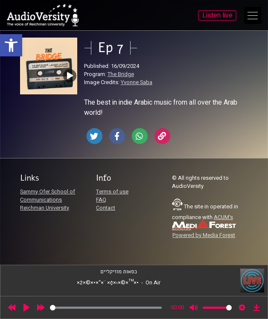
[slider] (106, 308)
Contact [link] (105, 208)
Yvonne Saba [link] (136, 82)
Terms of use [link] (112, 192)
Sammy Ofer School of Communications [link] (47, 196)
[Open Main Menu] (252, 15)
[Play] (26, 307)
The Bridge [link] (121, 74)
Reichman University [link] (44, 208)
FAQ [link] (101, 200)
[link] (11, 45)
